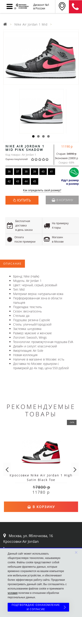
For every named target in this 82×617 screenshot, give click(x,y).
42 (9, 181)
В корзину (62, 200)
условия (12, 593)
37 (17, 171)
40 (43, 171)
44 (26, 181)
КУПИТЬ (24, 200)
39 (34, 171)
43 (17, 181)
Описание (12, 263)
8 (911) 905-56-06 (75, 6)
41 (51, 171)
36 (9, 171)
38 (26, 171)
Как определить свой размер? (42, 190)
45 (34, 181)
